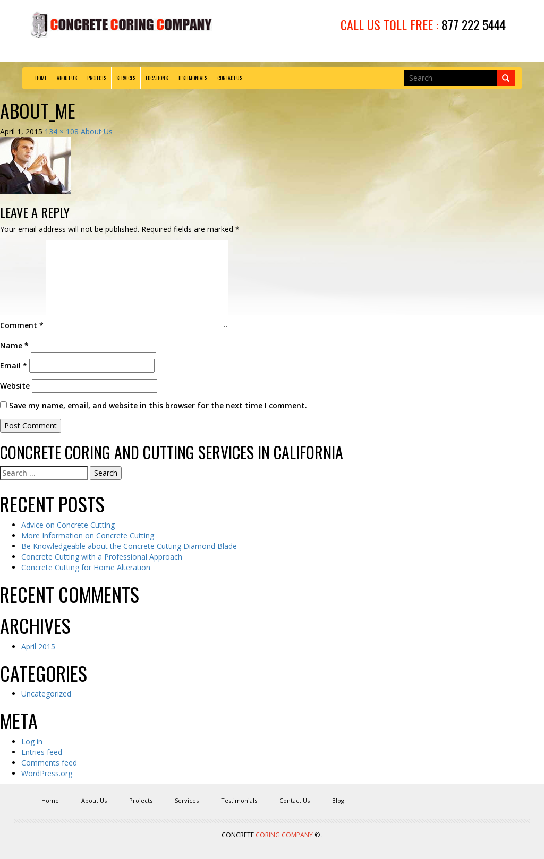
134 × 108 (62, 131)
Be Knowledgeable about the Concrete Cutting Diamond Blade (129, 546)
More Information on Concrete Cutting (87, 535)
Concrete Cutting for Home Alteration (85, 567)
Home (41, 78)
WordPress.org (46, 773)
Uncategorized (46, 694)
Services (125, 78)
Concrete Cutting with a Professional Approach (101, 557)
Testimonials (192, 78)
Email (13, 365)
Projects (96, 78)
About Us (67, 78)
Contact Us (229, 78)
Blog (338, 800)
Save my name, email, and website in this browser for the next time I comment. (158, 405)
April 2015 (38, 646)
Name (14, 345)
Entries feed (41, 752)
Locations (157, 78)
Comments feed (49, 763)
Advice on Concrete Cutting (68, 525)
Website (15, 386)
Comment (22, 325)
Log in (31, 741)
